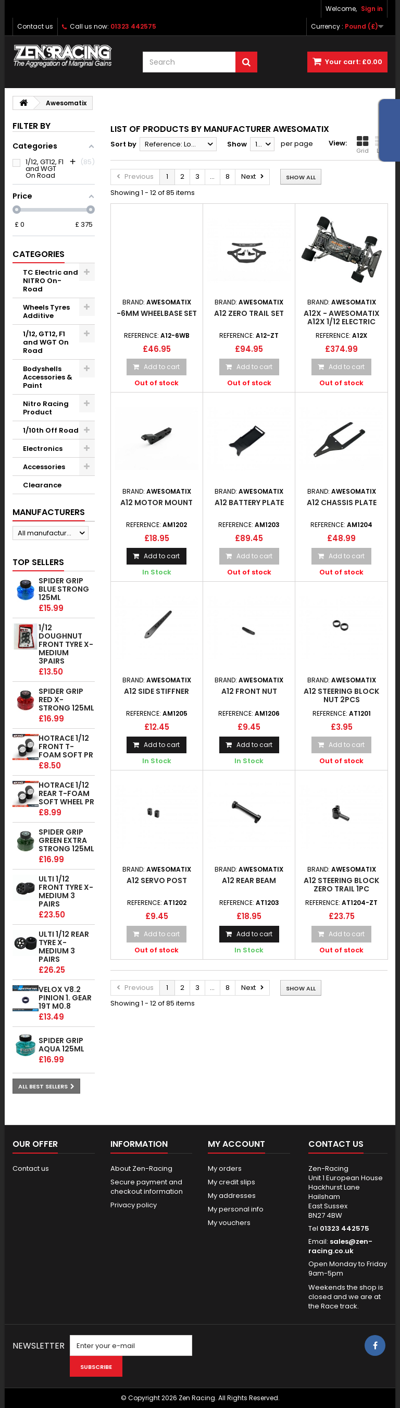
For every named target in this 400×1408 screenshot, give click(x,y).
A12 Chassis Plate (342, 502)
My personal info (236, 1209)
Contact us (35, 26)
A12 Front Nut (249, 691)
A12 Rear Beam (249, 880)
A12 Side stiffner (156, 691)
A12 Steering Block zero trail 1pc (341, 884)
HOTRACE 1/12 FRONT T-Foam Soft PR (66, 746)
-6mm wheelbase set (157, 313)
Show (237, 144)
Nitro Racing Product (46, 408)
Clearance (42, 485)
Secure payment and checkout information (146, 1186)
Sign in (372, 8)
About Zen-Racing (141, 1168)
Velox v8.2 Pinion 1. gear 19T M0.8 (65, 997)
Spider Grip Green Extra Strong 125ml (66, 840)
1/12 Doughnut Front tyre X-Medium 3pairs (66, 644)
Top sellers (38, 562)
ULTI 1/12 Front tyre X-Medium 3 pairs (66, 891)
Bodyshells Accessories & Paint (47, 377)
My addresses (232, 1196)
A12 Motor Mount (156, 502)
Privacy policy (133, 1205)
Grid (362, 145)
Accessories (44, 467)
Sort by (123, 144)
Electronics (43, 449)
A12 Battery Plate (249, 502)
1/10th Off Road (51, 430)
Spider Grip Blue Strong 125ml (64, 589)
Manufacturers (48, 512)
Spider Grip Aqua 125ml (61, 1044)
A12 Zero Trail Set (249, 313)
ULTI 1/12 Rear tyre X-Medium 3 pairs (64, 946)
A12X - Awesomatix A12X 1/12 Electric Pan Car (342, 322)
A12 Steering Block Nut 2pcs (341, 695)
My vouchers (229, 1223)
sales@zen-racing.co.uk (340, 1246)
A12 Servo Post (157, 880)
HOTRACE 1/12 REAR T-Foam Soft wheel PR (66, 793)
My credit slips (231, 1182)
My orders (225, 1168)
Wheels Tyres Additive (46, 311)
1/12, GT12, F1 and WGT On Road (46, 342)
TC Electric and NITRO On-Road (50, 280)
